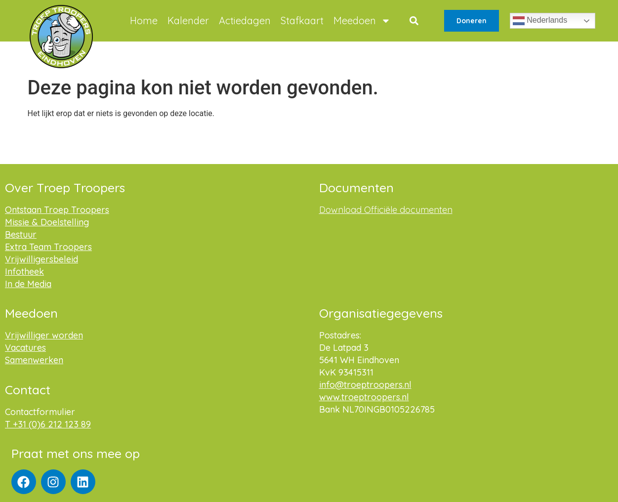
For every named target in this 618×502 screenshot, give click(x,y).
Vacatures (25, 347)
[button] (414, 21)
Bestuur (21, 234)
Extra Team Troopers (48, 246)
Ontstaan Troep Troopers (57, 209)
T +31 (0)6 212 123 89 (48, 424)
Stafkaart (302, 20)
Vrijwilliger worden (44, 335)
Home (144, 20)
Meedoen (362, 21)
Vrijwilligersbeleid (41, 259)
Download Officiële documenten (386, 209)
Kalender (188, 20)
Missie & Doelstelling (47, 222)
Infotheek (24, 271)
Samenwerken (34, 360)
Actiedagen (245, 20)
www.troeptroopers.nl (364, 397)
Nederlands (540, 21)
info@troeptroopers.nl (365, 384)
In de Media (28, 284)
